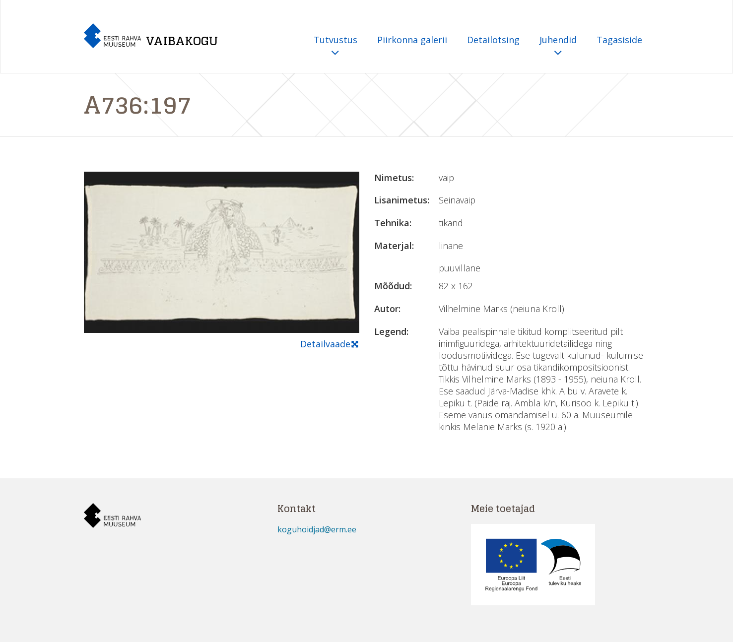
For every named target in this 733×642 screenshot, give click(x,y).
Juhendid (558, 46)
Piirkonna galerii (412, 40)
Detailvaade (329, 344)
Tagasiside (619, 40)
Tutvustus (335, 46)
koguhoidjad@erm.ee (316, 529)
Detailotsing (493, 40)
